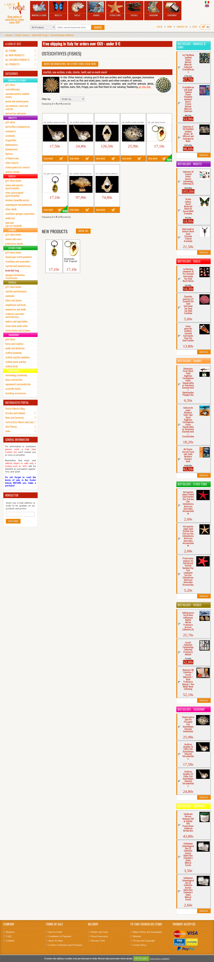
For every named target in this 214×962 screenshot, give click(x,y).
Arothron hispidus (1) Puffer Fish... (53, 116)
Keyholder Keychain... (52, 260)
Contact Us (182, 26)
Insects (58, 9)
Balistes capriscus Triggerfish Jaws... (104, 116)
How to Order (55, 931)
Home (169, 26)
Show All (83, 231)
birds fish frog (39, 35)
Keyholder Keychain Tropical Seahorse (53, 168)
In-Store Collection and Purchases (65, 944)
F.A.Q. (9, 936)
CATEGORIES (11, 73)
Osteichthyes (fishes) (62, 35)
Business (10, 931)
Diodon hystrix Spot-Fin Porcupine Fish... (132, 116)
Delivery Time (98, 940)
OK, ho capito (141, 958)
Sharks (96, 9)
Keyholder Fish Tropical (155, 116)
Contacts (10, 940)
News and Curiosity (14, 417)
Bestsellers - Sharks (189, 361)
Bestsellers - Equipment (191, 806)
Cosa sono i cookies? (160, 958)
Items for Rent (55, 940)
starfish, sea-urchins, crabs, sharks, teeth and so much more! (75, 72)
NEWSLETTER (11, 495)
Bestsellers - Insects (190, 164)
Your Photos (11, 426)
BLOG (195, 26)
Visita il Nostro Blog (15, 408)
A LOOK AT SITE (13, 44)
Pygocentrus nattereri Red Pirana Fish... (80, 168)
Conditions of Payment (59, 936)
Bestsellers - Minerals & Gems (192, 45)
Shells (77, 9)
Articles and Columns (15, 413)
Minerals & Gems (39, 9)
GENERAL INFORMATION (17, 439)
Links (7, 431)
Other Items (115, 9)
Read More (48, 158)
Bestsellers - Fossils (189, 605)
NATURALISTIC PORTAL (17, 402)
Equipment (172, 9)
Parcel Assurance (99, 936)
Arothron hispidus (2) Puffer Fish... (79, 116)
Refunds (137, 936)
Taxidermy (153, 9)
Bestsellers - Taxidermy (191, 709)
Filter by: (46, 99)
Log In (159, 26)
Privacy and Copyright (144, 940)
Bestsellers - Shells (189, 261)
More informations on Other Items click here (70, 64)
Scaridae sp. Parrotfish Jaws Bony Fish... (106, 168)
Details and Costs (99, 931)
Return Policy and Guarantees (147, 931)
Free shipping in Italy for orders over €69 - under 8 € (81, 43)
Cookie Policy (139, 944)
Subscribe (13, 521)
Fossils (134, 9)
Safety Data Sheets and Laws (19, 422)
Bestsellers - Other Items (192, 484)
